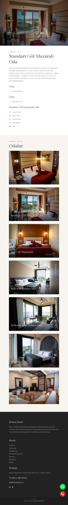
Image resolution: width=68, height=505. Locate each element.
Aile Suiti (16, 398)
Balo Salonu (12, 459)
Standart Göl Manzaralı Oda (27, 215)
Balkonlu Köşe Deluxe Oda (26, 325)
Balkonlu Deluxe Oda (23, 288)
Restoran (12, 457)
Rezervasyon (56, 159)
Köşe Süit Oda (19, 361)
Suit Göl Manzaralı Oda (16, 454)
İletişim (11, 462)
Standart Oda (18, 179)
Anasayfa (12, 445)
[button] (51, 43)
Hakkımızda (12, 448)
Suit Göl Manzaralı (22, 252)
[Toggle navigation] (65, 5)
